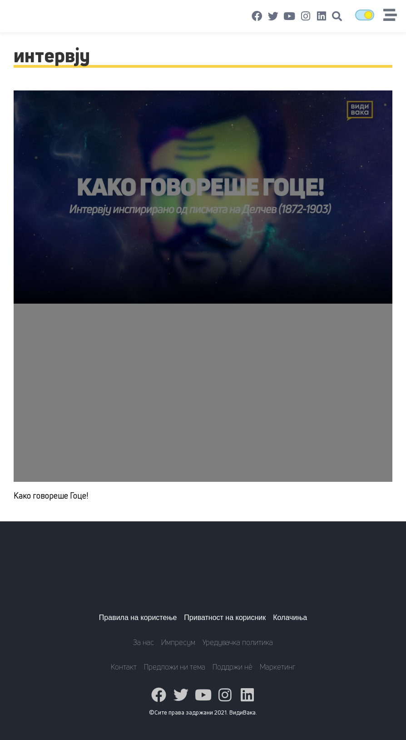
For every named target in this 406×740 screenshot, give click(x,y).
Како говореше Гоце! (51, 495)
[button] (337, 16)
